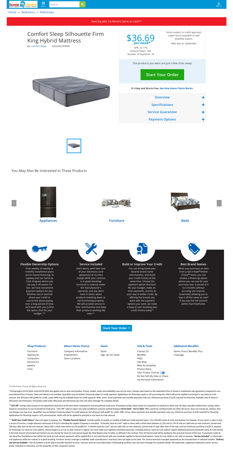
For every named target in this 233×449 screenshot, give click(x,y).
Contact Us (143, 351)
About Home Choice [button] (76, 346)
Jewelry (31, 365)
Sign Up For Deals (110, 354)
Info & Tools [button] (144, 346)
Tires (30, 368)
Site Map (142, 361)
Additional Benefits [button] (186, 346)
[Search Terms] (64, 4)
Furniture (32, 351)
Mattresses (47, 12)
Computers (33, 358)
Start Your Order (162, 74)
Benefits (141, 354)
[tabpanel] (70, 92)
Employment (71, 354)
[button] (14, 203)
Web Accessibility (146, 365)
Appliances (33, 354)
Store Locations (72, 358)
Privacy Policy (144, 368)
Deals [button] (104, 346)
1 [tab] (74, 146)
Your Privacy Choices (151, 372)
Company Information (75, 351)
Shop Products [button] (36, 346)
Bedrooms (28, 12)
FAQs (140, 358)
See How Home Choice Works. (176, 88)
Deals (104, 351)
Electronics (33, 361)
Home (12, 12)
